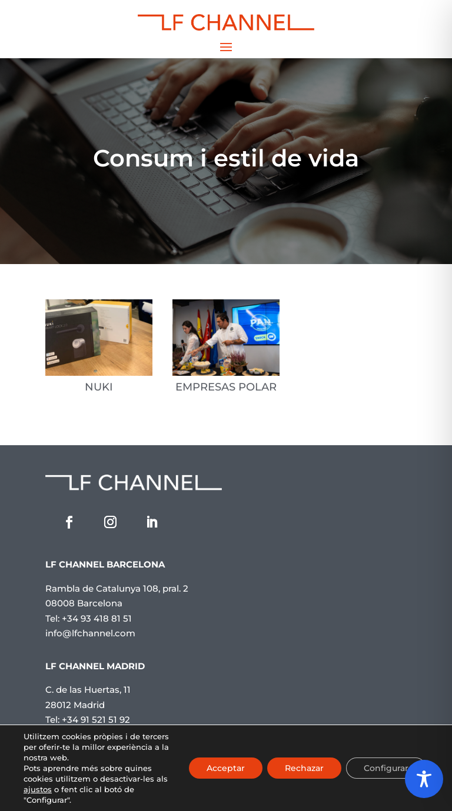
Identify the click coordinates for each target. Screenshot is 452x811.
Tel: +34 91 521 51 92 (87, 719)
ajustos (38, 789)
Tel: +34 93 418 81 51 (88, 618)
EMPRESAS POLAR (226, 387)
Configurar (386, 768)
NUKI (99, 387)
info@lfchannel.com (90, 633)
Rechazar (304, 768)
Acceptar (226, 768)
